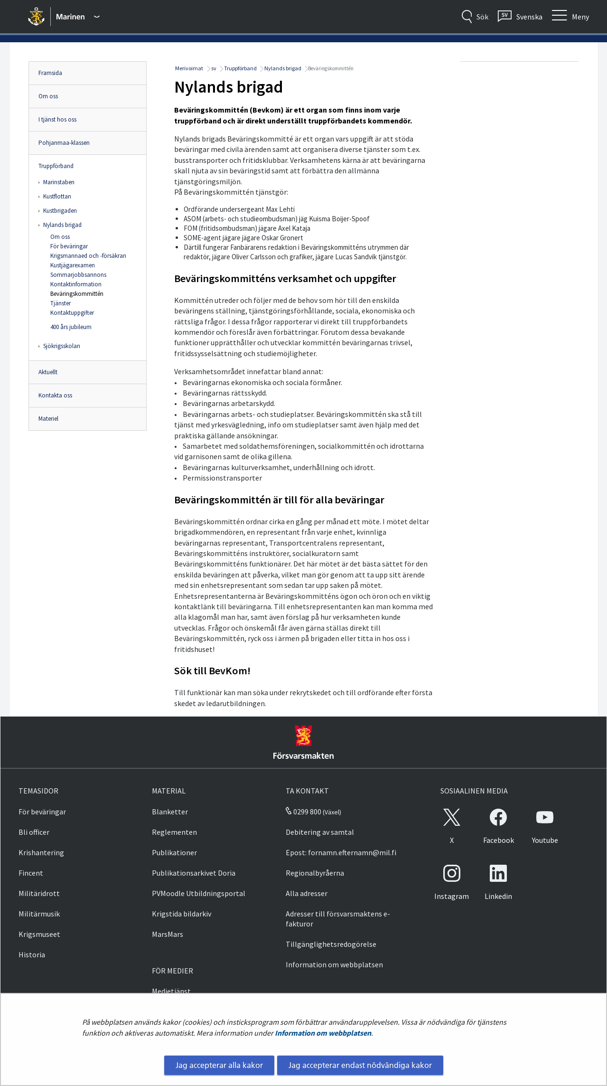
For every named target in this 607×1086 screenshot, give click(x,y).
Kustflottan (57, 196)
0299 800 (303, 811)
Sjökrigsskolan (61, 346)
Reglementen (174, 832)
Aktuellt (47, 372)
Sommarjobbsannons (78, 275)
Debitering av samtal (320, 832)
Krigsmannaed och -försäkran (88, 256)
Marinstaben (59, 182)
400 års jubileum (71, 327)
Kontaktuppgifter (72, 313)
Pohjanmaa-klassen (64, 143)
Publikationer (174, 852)
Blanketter (170, 811)
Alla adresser (306, 893)
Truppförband (56, 166)
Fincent (31, 873)
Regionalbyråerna (315, 873)
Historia (32, 954)
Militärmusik (39, 913)
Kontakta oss (55, 395)
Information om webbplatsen (323, 1033)
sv (213, 68)
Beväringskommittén (76, 294)
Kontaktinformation (76, 284)
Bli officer (34, 832)
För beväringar (69, 246)
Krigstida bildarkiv (181, 913)
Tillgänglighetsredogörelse (331, 944)
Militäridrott (39, 893)
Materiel (48, 419)
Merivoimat (188, 68)
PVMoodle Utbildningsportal (198, 893)
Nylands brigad (62, 225)
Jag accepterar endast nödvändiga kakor (360, 1065)
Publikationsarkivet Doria (193, 873)
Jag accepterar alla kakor (219, 1065)
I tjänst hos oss (57, 119)
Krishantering (41, 852)
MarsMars (167, 934)
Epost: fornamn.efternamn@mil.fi (341, 852)
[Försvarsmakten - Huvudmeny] (78, 16)
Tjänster (60, 303)
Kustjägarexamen (72, 265)
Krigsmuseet (39, 934)
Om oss (48, 96)
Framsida (50, 73)
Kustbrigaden (60, 211)
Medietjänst (171, 991)
